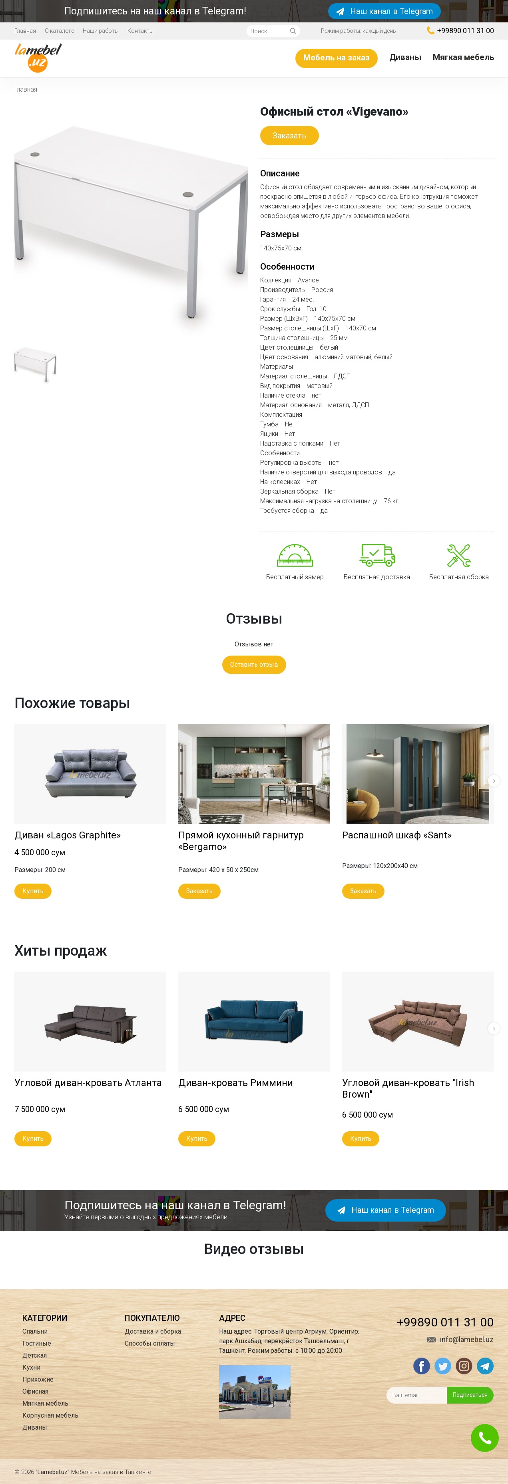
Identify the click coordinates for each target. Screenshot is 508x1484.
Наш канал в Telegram (384, 11)
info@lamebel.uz (460, 1339)
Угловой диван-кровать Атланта (88, 1082)
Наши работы (101, 31)
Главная (25, 31)
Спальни (35, 1331)
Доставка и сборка (153, 1331)
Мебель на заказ (336, 57)
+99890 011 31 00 (460, 30)
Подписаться (470, 1395)
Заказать (290, 135)
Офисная (35, 1391)
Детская (34, 1355)
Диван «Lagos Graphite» (67, 835)
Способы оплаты (150, 1343)
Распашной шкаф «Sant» (397, 835)
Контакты (140, 31)
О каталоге (59, 31)
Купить (33, 891)
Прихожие (38, 1379)
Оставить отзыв (254, 664)
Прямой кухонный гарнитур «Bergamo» (241, 841)
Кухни (31, 1367)
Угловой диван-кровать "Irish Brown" (408, 1088)
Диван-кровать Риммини (235, 1082)
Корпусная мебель (50, 1415)
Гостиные (36, 1343)
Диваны (405, 57)
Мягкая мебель (463, 57)
